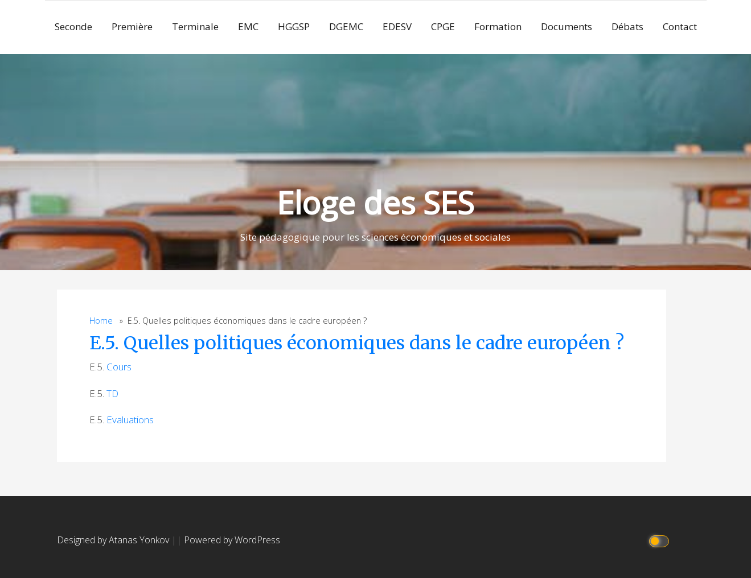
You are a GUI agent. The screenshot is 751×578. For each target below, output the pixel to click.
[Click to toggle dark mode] (660, 540)
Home (101, 320)
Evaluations (130, 419)
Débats (627, 26)
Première (132, 26)
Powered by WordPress (232, 540)
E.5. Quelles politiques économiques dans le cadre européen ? (356, 343)
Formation (498, 26)
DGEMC (346, 26)
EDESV (397, 26)
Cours (119, 366)
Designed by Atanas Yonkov (114, 540)
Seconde (73, 26)
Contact (680, 26)
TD (112, 393)
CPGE (443, 26)
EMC (248, 26)
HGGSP (294, 26)
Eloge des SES (375, 202)
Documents (566, 26)
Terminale (195, 26)
